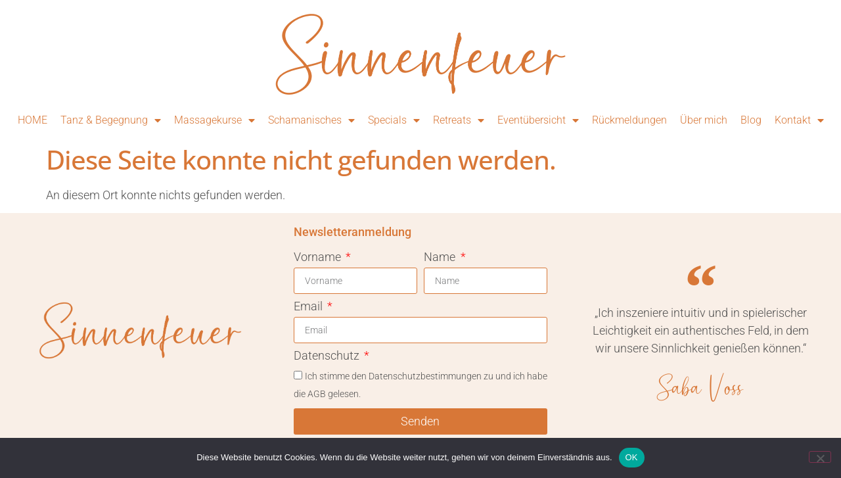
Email (309, 306)
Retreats (458, 120)
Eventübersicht (538, 120)
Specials (394, 120)
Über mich (703, 120)
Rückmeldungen (629, 120)
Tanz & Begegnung (110, 120)
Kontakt (799, 120)
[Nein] (820, 457)
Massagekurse (214, 120)
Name (441, 257)
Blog (750, 120)
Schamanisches (311, 120)
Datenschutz (328, 356)
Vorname (319, 257)
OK (631, 457)
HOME (32, 120)
